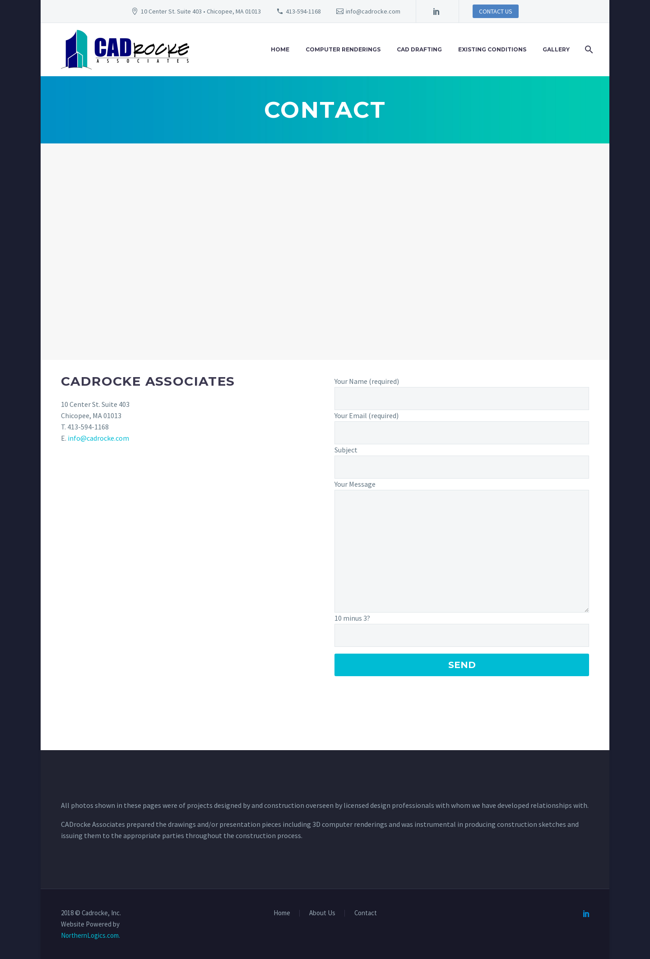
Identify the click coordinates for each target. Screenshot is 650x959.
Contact (365, 913)
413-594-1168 (303, 11)
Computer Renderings (343, 49)
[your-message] (461, 551)
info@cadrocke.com (373, 11)
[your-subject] (461, 467)
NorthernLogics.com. (90, 935)
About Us (322, 913)
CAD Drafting (419, 49)
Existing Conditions (492, 49)
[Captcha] (461, 635)
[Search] (588, 49)
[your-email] (461, 432)
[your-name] (461, 398)
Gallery (556, 49)
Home (280, 49)
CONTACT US (495, 11)
